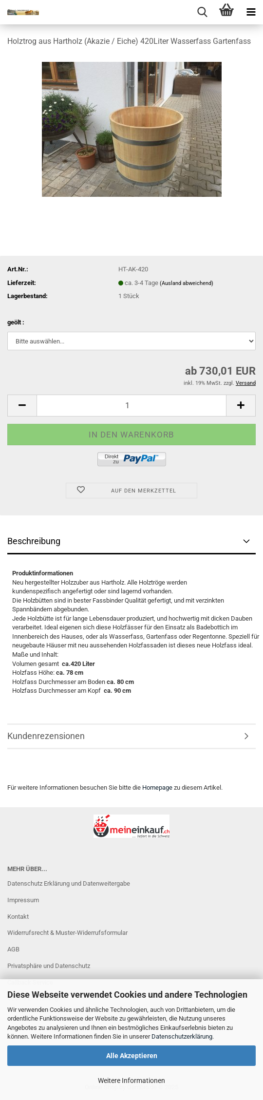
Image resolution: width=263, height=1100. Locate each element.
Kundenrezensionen (46, 736)
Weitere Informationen (131, 1080)
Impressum (23, 900)
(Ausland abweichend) (186, 283)
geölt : (15, 322)
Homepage (157, 787)
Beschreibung (33, 541)
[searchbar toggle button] (202, 12)
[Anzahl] (131, 406)
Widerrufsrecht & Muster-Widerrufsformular (67, 932)
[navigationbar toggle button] (251, 12)
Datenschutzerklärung (181, 1036)
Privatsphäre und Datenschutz (48, 965)
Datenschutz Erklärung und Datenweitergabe (68, 883)
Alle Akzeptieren (131, 1056)
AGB (13, 949)
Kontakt (18, 916)
